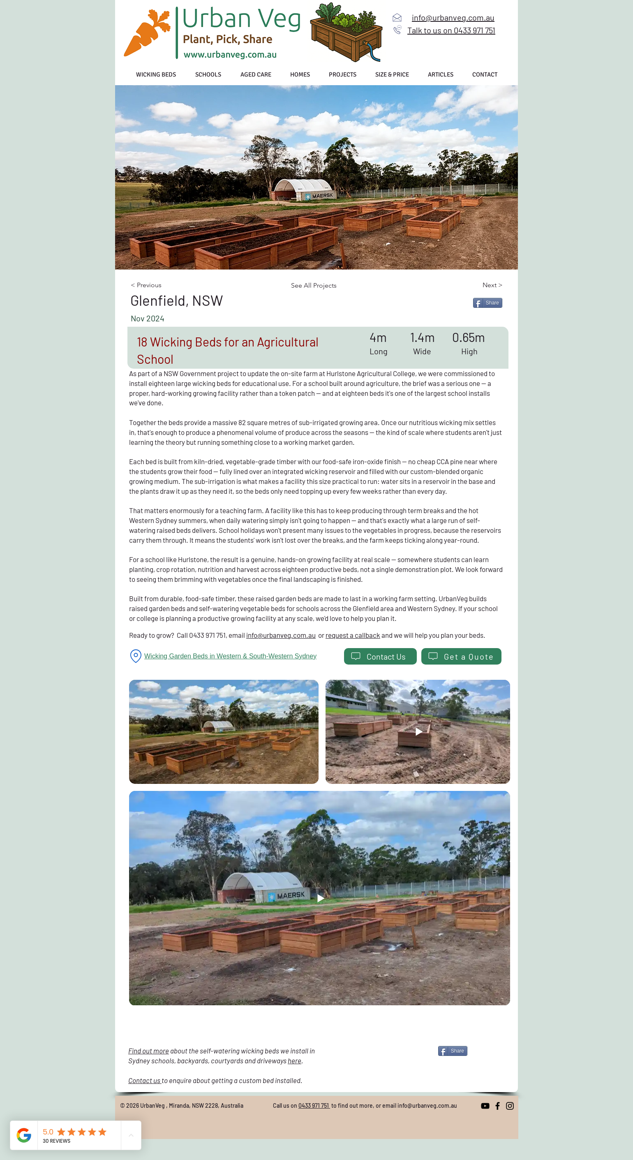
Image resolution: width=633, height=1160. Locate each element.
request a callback (353, 635)
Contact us (145, 1080)
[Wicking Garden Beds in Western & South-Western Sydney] (232, 656)
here (294, 1060)
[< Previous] (164, 285)
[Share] (487, 303)
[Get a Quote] (461, 656)
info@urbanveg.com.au (281, 635)
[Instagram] (510, 1106)
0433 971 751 (314, 1105)
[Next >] (475, 285)
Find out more (148, 1050)
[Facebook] (497, 1106)
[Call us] (397, 30)
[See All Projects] (318, 285)
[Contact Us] (380, 656)
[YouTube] (485, 1106)
